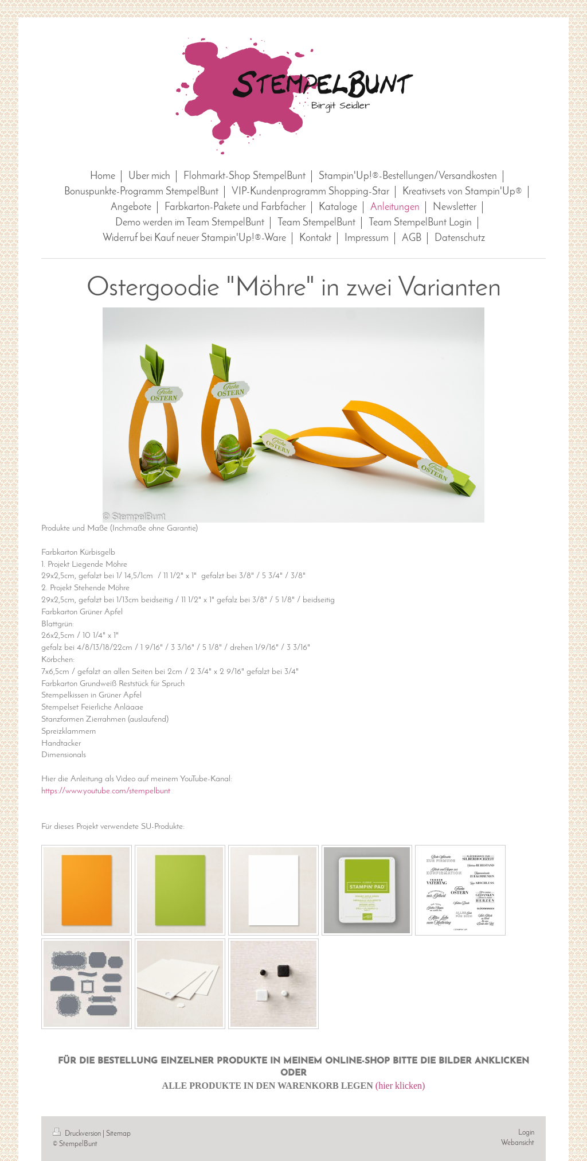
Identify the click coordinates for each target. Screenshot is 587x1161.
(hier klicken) (400, 1085)
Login (526, 1132)
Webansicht (517, 1143)
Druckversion (78, 1133)
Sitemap (118, 1133)
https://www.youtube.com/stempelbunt (105, 791)
